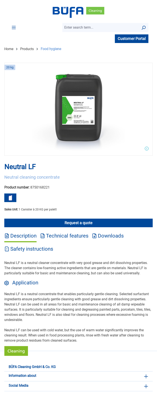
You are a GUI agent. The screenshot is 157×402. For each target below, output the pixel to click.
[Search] (143, 27)
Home (8, 49)
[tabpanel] (78, 301)
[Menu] (14, 27)
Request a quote (78, 223)
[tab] (20, 237)
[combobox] (100, 27)
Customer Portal (132, 38)
